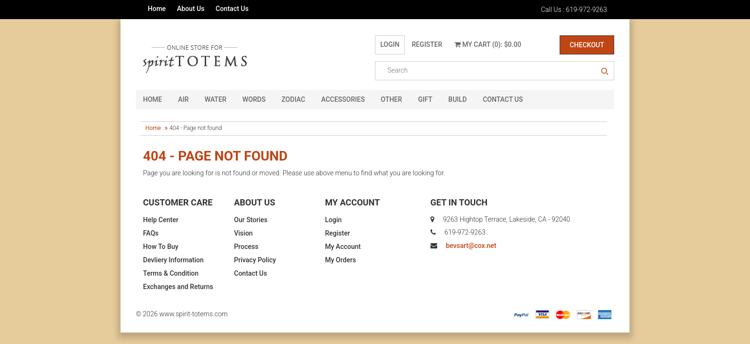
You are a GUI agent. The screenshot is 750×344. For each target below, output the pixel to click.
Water (216, 99)
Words (254, 99)
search (604, 71)
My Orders (340, 260)
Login (389, 44)
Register (427, 44)
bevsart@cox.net (471, 245)
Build (457, 99)
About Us (190, 8)
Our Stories (250, 220)
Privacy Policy (255, 260)
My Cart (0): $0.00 (487, 44)
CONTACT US (503, 99)
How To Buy (160, 246)
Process (246, 246)
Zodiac (293, 99)
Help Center (160, 220)
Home (157, 8)
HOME (152, 99)
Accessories (343, 99)
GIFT (425, 99)
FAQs (151, 233)
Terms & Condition (171, 273)
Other (391, 99)
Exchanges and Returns (178, 286)
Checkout (587, 45)
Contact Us (232, 8)
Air (183, 99)
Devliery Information (173, 260)
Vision (243, 233)
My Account (343, 246)
